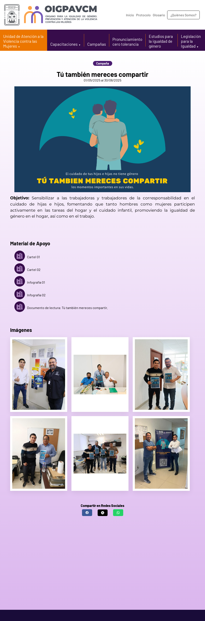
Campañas (96, 44)
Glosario (159, 15)
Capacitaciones (64, 44)
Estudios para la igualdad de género (161, 41)
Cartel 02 (27, 269)
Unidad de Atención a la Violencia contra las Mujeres (23, 41)
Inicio (130, 15)
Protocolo (143, 15)
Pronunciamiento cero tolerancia (127, 42)
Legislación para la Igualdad (191, 41)
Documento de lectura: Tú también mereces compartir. (61, 307)
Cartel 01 (27, 257)
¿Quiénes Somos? (183, 15)
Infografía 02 (30, 295)
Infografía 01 (29, 282)
